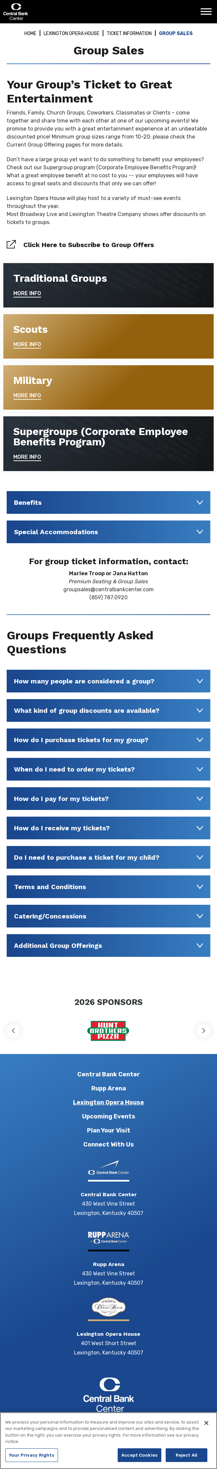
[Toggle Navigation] (208, 14)
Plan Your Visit (108, 1130)
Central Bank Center (39, 11)
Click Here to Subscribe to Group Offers (88, 245)
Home (30, 33)
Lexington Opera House (71, 33)
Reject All (186, 1460)
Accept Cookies (139, 1460)
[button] (13, 1030)
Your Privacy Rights (31, 1460)
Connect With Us (108, 1144)
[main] (108, 506)
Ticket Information (129, 33)
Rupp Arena (108, 1088)
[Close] (206, 1427)
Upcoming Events (108, 1116)
